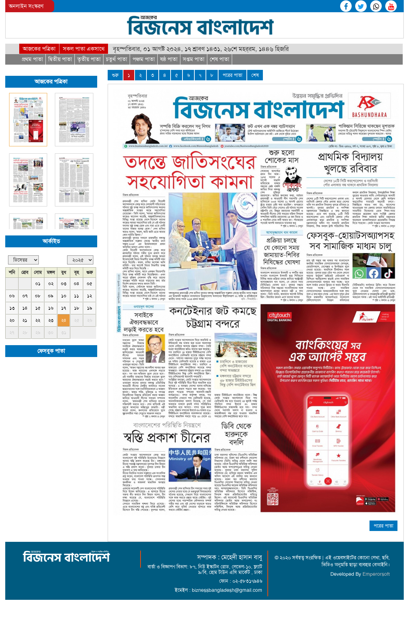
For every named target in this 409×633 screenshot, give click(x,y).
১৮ (76, 308)
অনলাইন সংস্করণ (26, 6)
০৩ (63, 283)
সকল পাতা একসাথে (84, 48)
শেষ (255, 75)
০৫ (89, 283)
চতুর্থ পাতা (116, 59)
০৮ (38, 296)
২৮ (25, 332)
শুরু (115, 75)
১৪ (25, 308)
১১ (76, 296)
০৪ (76, 283)
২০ (12, 320)
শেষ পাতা (219, 59)
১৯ (89, 308)
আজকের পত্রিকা (39, 48)
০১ (38, 283)
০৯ (50, 296)
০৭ (25, 296)
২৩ (50, 320)
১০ (63, 296)
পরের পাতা (232, 75)
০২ (50, 283)
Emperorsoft (376, 574)
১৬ (50, 308)
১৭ (63, 308)
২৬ (89, 320)
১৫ (38, 308)
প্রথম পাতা (32, 59)
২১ (24, 320)
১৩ (12, 308)
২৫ (76, 320)
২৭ (11, 332)
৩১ (63, 332)
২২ (37, 320)
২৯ (38, 332)
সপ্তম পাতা (193, 59)
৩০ (50, 332)
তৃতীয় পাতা (89, 59)
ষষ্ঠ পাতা (169, 59)
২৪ (63, 320)
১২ (89, 296)
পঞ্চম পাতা (143, 59)
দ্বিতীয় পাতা (60, 59)
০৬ (12, 296)
